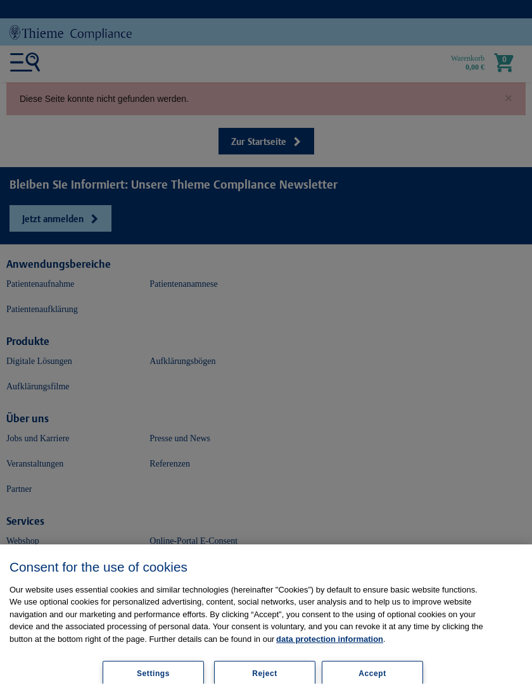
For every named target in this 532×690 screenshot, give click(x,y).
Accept (372, 673)
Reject (264, 673)
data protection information (329, 639)
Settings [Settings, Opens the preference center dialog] (153, 673)
